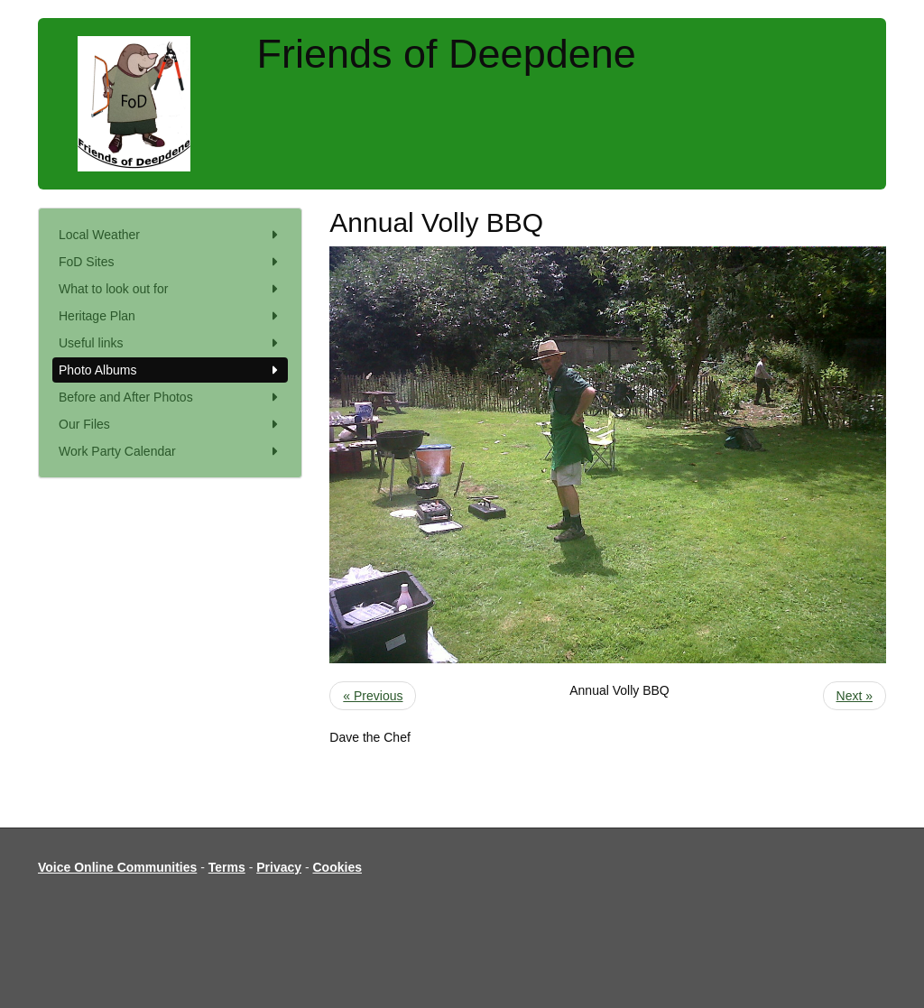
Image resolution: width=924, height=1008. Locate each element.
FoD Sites (170, 262)
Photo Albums (170, 370)
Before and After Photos (170, 397)
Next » (854, 696)
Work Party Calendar (170, 451)
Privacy (278, 867)
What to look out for (170, 289)
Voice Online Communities (117, 867)
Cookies (337, 867)
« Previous (372, 696)
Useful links (170, 343)
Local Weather (170, 235)
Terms (226, 867)
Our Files (170, 424)
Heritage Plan (170, 316)
